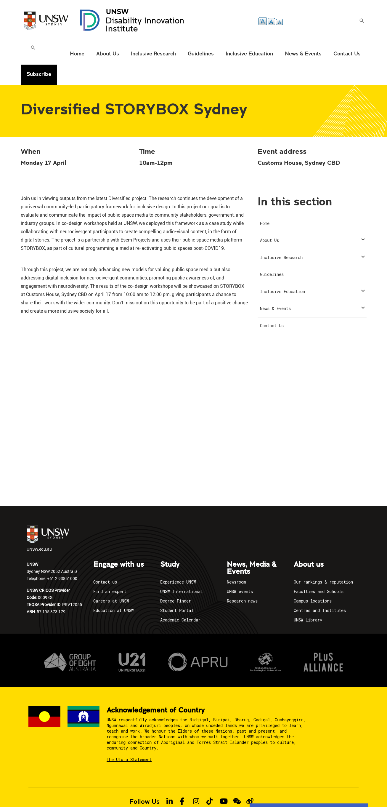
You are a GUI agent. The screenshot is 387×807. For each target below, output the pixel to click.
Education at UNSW (113, 590)
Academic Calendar (180, 599)
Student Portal (176, 590)
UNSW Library (308, 599)
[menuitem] (34, 54)
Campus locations (313, 580)
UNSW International (181, 571)
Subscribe (348, 53)
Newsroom (236, 561)
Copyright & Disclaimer (143, 791)
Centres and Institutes (320, 590)
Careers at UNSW (111, 580)
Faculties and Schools (318, 571)
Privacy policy (103, 791)
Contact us (105, 561)
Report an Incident (217, 791)
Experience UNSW (178, 561)
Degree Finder (175, 580)
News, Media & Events (251, 547)
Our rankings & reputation (323, 561)
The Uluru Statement (129, 739)
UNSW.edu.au (48, 518)
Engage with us (118, 544)
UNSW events (240, 571)
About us (309, 544)
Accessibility (183, 791)
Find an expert (109, 571)
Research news (242, 580)
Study (169, 544)
